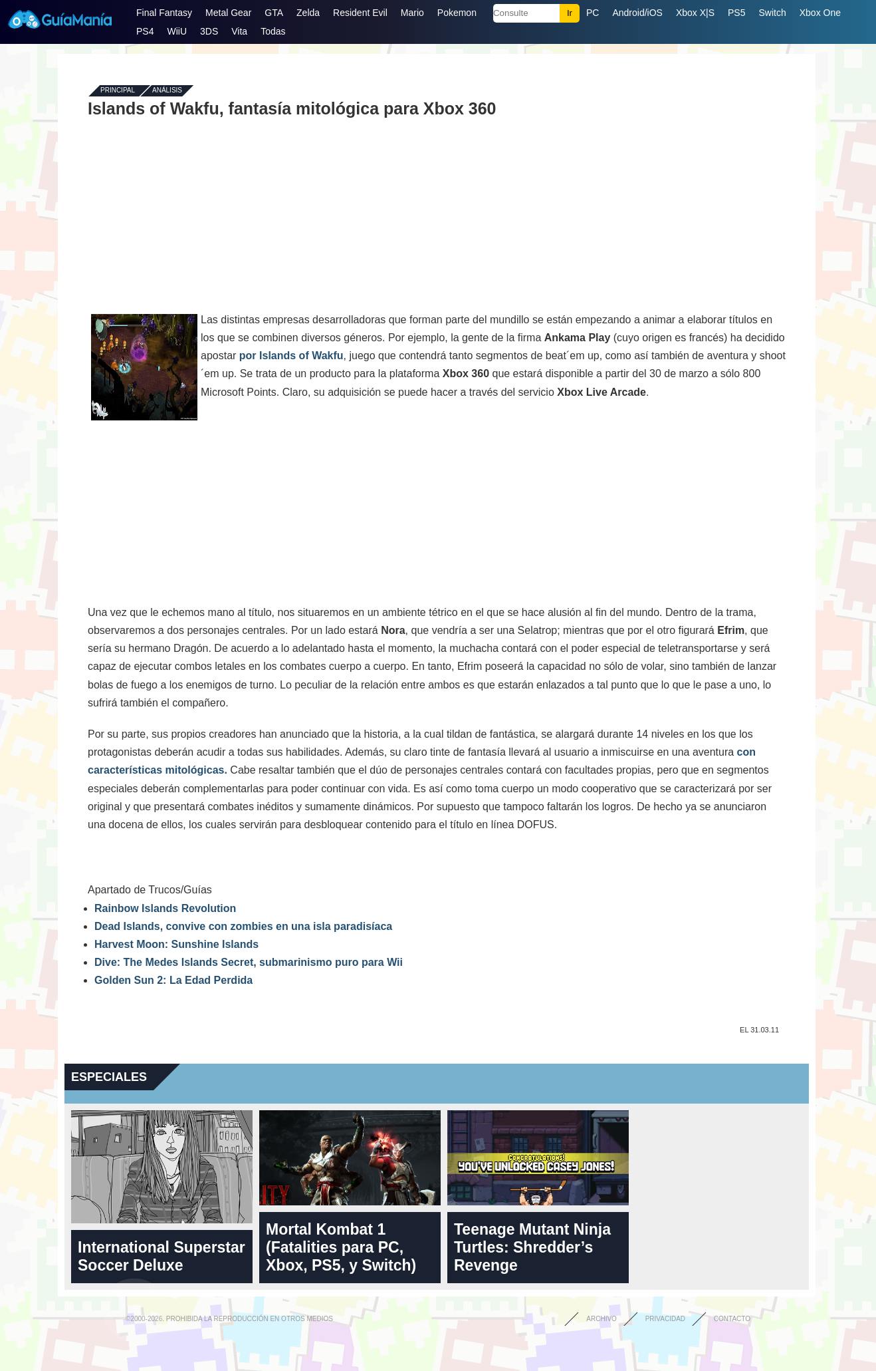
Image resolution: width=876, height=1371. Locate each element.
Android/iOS (637, 12)
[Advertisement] (436, 214)
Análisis (167, 90)
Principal (117, 90)
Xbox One (820, 12)
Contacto (732, 1318)
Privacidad (665, 1318)
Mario (412, 12)
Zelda (308, 12)
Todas (273, 31)
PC (592, 12)
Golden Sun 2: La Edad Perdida (173, 980)
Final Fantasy (164, 12)
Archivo (601, 1318)
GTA (274, 12)
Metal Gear (228, 12)
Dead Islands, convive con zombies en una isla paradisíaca (243, 926)
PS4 (145, 31)
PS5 (736, 12)
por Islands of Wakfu (291, 355)
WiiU (177, 31)
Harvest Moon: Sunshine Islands (176, 944)
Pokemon (457, 12)
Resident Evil (360, 12)
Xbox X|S (695, 12)
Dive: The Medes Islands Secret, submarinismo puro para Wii (248, 962)
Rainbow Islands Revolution (165, 908)
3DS (209, 31)
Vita (239, 31)
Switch (772, 12)
